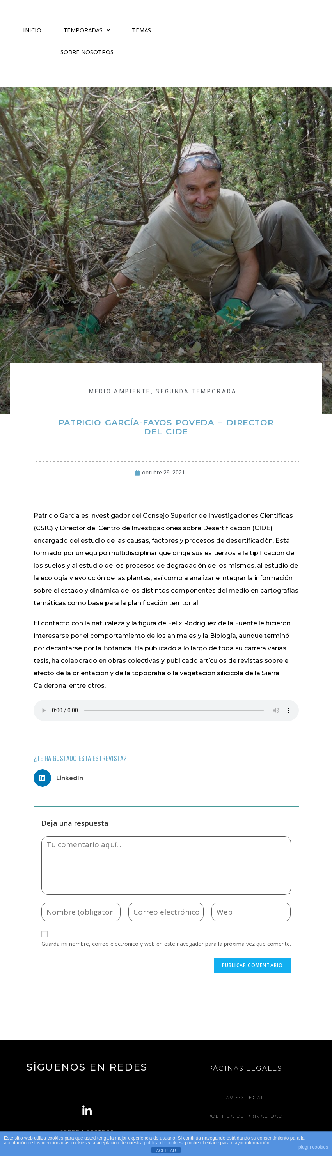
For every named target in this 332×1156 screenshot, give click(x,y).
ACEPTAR (166, 1150)
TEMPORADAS (86, 30)
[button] (61, 778)
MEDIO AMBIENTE (120, 391)
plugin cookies (313, 1147)
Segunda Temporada (196, 391)
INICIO (32, 30)
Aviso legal (245, 1097)
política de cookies (163, 1142)
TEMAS (141, 30)
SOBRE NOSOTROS (87, 52)
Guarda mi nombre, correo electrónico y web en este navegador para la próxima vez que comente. (166, 943)
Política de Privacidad (245, 1116)
